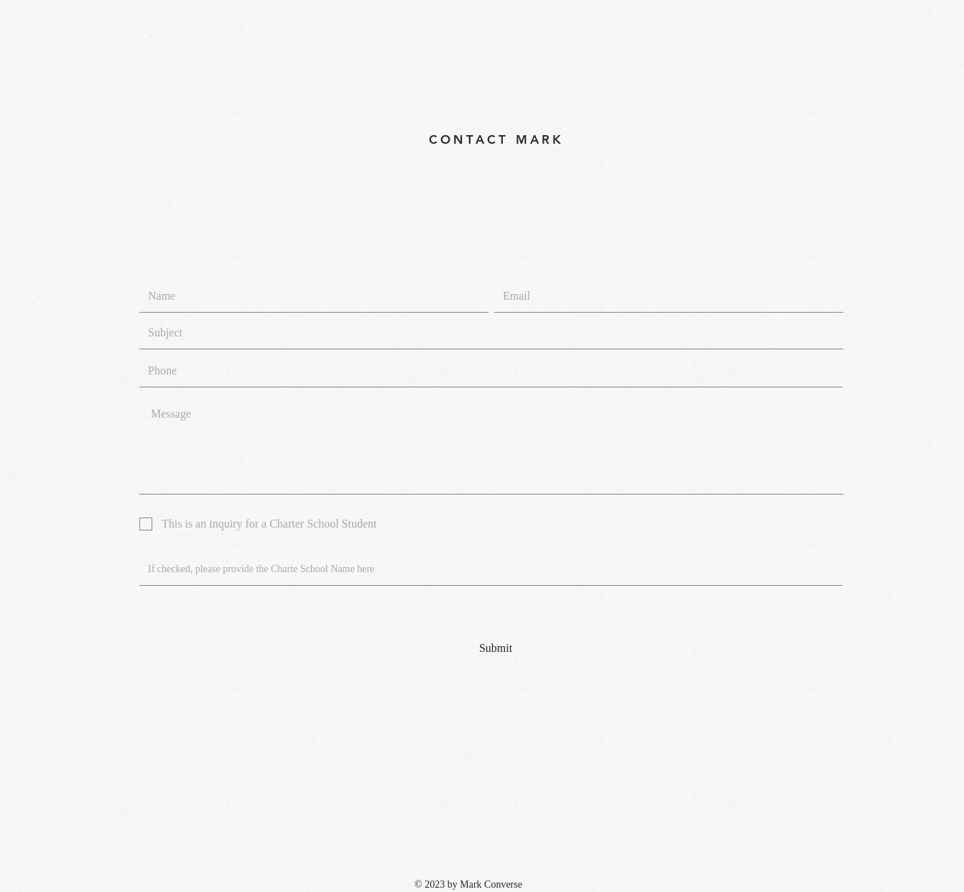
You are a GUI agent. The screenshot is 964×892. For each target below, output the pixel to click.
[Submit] (496, 648)
